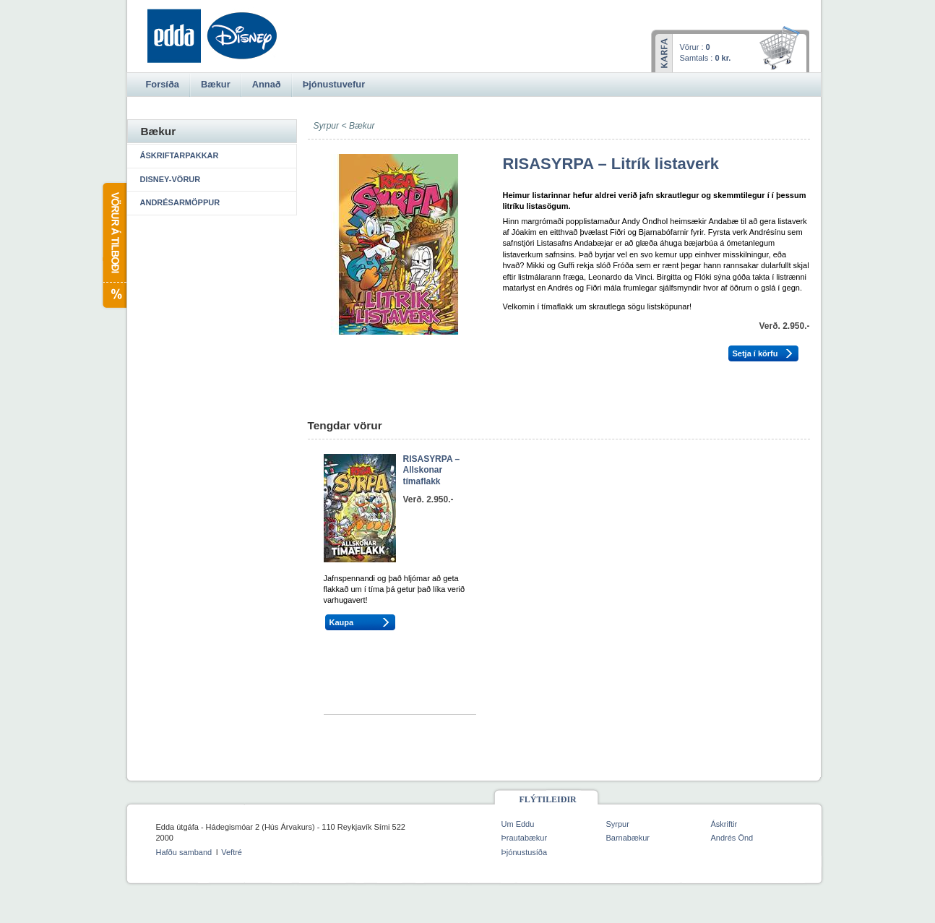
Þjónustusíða (524, 852)
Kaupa (341, 622)
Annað (266, 84)
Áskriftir (724, 824)
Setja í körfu (755, 353)
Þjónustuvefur (334, 84)
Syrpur (617, 824)
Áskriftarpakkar (179, 155)
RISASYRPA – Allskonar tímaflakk (431, 470)
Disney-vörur (170, 179)
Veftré (231, 852)
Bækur (362, 126)
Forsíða (162, 84)
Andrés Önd (732, 837)
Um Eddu (518, 824)
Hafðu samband (184, 852)
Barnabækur (628, 837)
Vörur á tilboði (113, 245)
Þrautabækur (524, 837)
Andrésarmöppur (180, 202)
